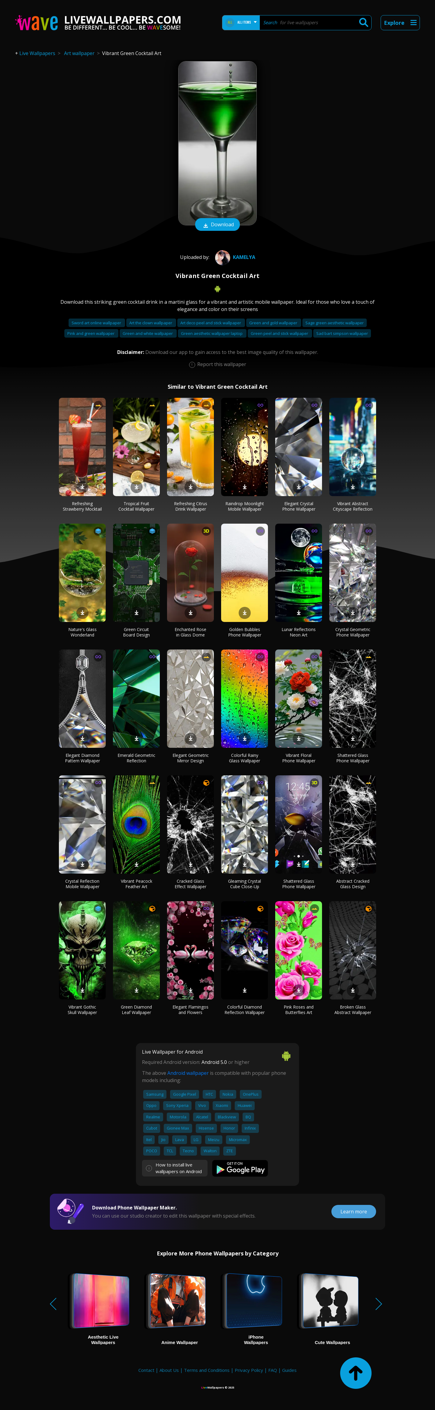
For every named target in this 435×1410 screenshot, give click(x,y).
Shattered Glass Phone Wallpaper (352, 758)
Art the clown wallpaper (151, 323)
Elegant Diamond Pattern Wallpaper (82, 758)
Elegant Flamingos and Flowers (190, 1009)
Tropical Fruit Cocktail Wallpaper (136, 506)
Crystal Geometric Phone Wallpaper (352, 632)
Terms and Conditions (207, 1370)
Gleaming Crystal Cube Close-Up (244, 883)
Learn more (353, 1211)
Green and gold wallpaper (273, 323)
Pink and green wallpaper (91, 333)
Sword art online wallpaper (97, 323)
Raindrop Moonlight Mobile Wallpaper (244, 506)
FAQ (272, 1370)
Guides (289, 1370)
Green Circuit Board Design (136, 632)
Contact (146, 1370)
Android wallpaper (188, 1073)
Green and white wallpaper (148, 333)
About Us (169, 1370)
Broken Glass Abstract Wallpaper (352, 1009)
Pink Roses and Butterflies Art (299, 1009)
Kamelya (234, 257)
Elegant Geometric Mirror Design (190, 758)
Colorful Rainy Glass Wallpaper (244, 758)
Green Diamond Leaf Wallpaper (136, 1009)
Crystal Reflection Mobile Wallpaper (82, 883)
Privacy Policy (249, 1370)
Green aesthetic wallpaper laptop (212, 333)
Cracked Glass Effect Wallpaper (190, 883)
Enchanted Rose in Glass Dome (190, 632)
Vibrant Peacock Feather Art (136, 883)
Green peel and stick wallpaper (280, 333)
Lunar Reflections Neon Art (299, 632)
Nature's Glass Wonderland (82, 632)
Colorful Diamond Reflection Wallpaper (244, 1009)
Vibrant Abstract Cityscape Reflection (352, 506)
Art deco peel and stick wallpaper (211, 323)
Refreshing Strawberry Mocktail (82, 506)
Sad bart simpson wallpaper (342, 333)
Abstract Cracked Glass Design (352, 883)
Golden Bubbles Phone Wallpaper (244, 632)
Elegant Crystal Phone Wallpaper (298, 506)
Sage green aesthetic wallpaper (334, 323)
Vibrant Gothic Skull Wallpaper (82, 1009)
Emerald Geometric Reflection (136, 758)
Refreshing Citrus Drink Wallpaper (190, 506)
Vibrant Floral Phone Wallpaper (298, 758)
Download (217, 225)
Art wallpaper (79, 53)
